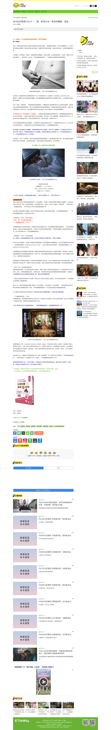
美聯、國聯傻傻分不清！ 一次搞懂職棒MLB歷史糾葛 (68, 712)
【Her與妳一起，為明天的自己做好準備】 (43, 145)
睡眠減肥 (23, 426)
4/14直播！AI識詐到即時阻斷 (89, 292)
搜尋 (87, 6)
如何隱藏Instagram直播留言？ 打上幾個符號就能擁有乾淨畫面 (56, 712)
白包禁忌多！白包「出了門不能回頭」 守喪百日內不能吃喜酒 (43, 712)
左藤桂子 (51, 426)
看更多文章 (94, 72)
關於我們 (48, 722)
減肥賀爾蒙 (45, 426)
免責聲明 (60, 724)
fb (91, 6)
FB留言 (58, 467)
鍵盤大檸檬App (58, 720)
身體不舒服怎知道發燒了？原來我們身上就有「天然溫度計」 (18, 712)
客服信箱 (63, 722)
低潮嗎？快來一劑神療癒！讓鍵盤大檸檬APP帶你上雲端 (43, 456)
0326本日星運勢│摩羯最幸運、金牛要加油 (55, 601)
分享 (73, 499)
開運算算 (42, 500)
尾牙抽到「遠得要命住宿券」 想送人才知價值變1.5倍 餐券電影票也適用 (87, 57)
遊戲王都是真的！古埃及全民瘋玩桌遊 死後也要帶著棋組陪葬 (87, 61)
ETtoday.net (43, 727)
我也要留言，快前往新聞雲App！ (43, 490)
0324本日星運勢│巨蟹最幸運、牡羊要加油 (55, 634)
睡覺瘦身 (28, 426)
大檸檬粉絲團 (45, 720)
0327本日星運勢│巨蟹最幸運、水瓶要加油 (55, 568)
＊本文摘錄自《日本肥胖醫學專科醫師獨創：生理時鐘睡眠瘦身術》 (32, 371)
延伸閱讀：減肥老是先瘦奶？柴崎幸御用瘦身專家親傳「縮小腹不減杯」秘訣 (36, 369)
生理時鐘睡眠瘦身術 (59, 426)
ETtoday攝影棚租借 (87, 311)
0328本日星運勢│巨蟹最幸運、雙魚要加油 (55, 585)
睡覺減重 (33, 426)
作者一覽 (43, 11)
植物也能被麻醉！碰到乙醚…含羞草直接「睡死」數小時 (87, 66)
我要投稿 (37, 11)
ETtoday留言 (28, 467)
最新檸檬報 (17, 11)
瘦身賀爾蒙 (39, 426)
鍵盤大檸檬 (19, 5)
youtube (96, 6)
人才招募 (43, 722)
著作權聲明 (54, 724)
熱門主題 (30, 11)
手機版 (64, 720)
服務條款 (68, 722)
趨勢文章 (24, 11)
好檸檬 (18, 24)
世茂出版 (20, 417)
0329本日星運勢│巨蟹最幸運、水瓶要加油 (55, 552)
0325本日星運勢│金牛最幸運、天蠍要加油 (55, 618)
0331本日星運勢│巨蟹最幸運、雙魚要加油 (55, 519)
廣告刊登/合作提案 (55, 722)
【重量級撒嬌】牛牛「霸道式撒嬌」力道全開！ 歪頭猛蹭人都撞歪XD (34, 667)
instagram (93, 6)
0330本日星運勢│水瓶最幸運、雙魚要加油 (55, 535)
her (18, 426)
